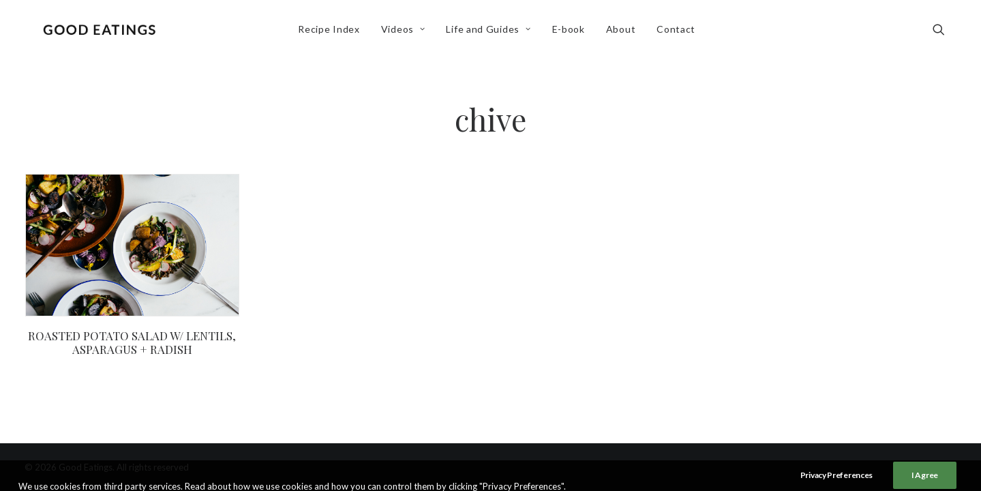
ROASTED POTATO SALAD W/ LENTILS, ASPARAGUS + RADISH (132, 342)
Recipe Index (331, 32)
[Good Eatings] (102, 32)
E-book (570, 32)
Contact (678, 32)
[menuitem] (331, 32)
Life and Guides (491, 32)
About (623, 32)
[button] (945, 32)
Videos (405, 32)
